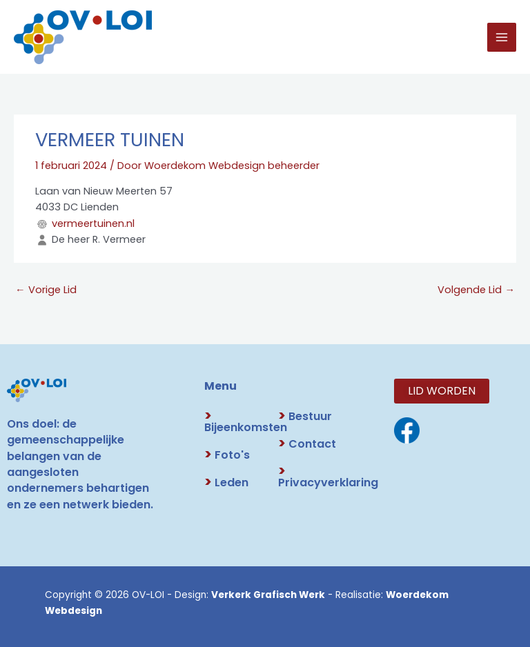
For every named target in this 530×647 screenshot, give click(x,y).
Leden (226, 482)
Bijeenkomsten (245, 421)
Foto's (227, 455)
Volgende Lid (476, 290)
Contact (307, 444)
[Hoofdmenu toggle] (501, 37)
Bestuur (305, 416)
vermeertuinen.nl (93, 223)
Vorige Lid (46, 290)
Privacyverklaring (328, 477)
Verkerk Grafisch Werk (268, 594)
